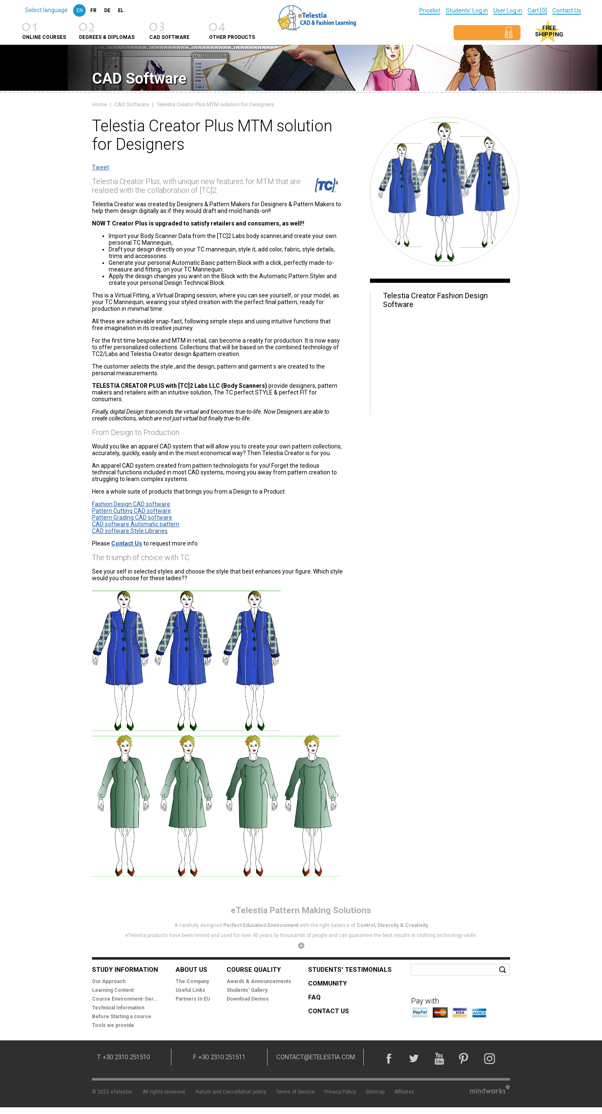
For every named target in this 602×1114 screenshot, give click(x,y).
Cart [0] (537, 10)
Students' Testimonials (350, 969)
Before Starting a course (121, 1016)
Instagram (489, 1058)
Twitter (413, 1058)
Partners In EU (193, 999)
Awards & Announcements (259, 981)
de (107, 10)
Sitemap (375, 1092)
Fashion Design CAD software (131, 504)
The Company (192, 981)
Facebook (388, 1058)
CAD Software (132, 104)
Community (327, 983)
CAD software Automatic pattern (135, 524)
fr (93, 10)
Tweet (100, 167)
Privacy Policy (340, 1092)
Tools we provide (113, 1025)
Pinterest (464, 1058)
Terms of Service (295, 1092)
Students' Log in (467, 10)
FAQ (314, 997)
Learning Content (113, 990)
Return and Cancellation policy (231, 1092)
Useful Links (190, 990)
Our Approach (108, 981)
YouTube (439, 1058)
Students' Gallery (247, 990)
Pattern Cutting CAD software (131, 510)
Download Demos (248, 999)
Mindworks (490, 1089)
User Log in (507, 10)
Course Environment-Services (125, 999)
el (121, 10)
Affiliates (404, 1092)
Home (99, 104)
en (80, 10)
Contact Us (566, 10)
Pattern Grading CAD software (132, 517)
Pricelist (429, 10)
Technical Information (118, 1008)
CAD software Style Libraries (130, 531)
